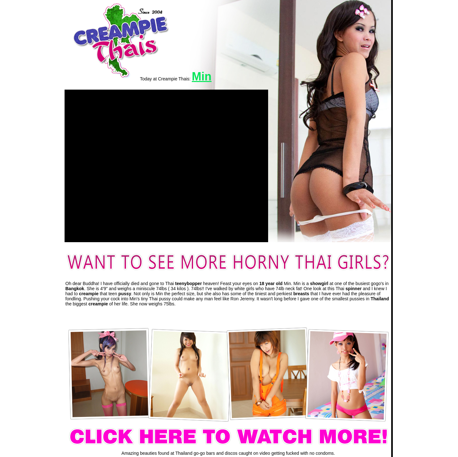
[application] (166, 166)
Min (202, 76)
